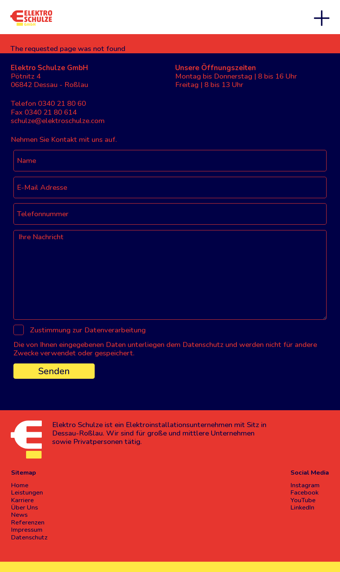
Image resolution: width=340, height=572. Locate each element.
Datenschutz (29, 537)
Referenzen (27, 522)
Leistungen (27, 492)
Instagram (305, 485)
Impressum (27, 529)
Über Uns (24, 507)
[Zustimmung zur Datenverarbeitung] (18, 330)
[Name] (170, 160)
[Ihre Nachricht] (170, 275)
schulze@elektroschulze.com (58, 121)
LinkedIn (302, 507)
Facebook (305, 492)
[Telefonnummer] (170, 214)
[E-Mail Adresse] (170, 187)
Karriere (22, 500)
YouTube (303, 500)
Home (19, 485)
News (19, 514)
